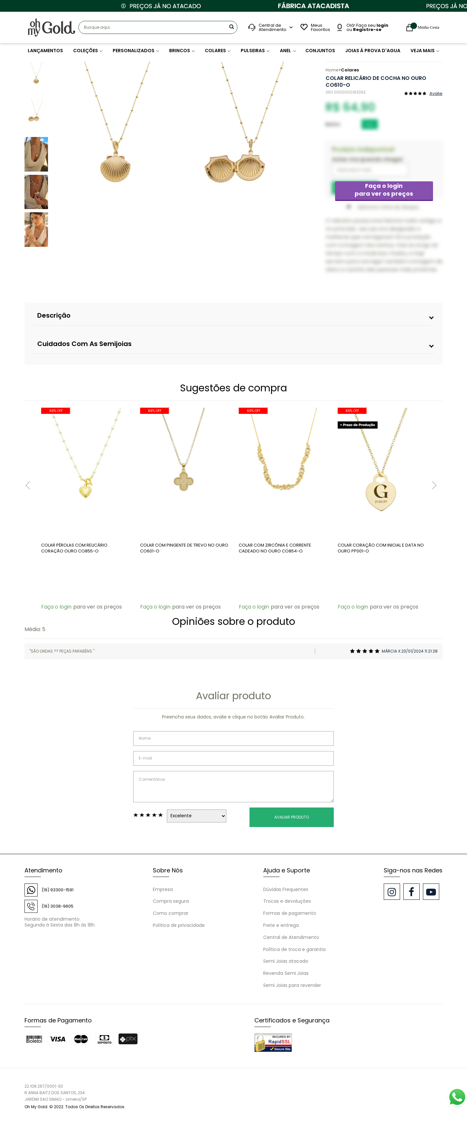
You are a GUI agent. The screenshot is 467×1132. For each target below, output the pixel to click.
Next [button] (303, 156)
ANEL (286, 50)
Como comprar (170, 913)
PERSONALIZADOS (133, 50)
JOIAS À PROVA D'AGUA (372, 50)
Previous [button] (56, 156)
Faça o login (384, 190)
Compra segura (171, 901)
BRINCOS (179, 50)
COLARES (215, 50)
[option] (115, 156)
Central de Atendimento (291, 937)
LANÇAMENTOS (45, 50)
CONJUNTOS (321, 50)
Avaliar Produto (291, 817)
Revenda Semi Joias (286, 973)
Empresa (163, 889)
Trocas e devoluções (287, 901)
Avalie (436, 93)
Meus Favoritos (320, 27)
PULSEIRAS (253, 50)
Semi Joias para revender (292, 985)
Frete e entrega (281, 925)
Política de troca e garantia (294, 949)
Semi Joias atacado (285, 961)
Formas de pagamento (289, 913)
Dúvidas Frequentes (285, 889)
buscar (231, 26)
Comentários (233, 786)
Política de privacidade (179, 925)
